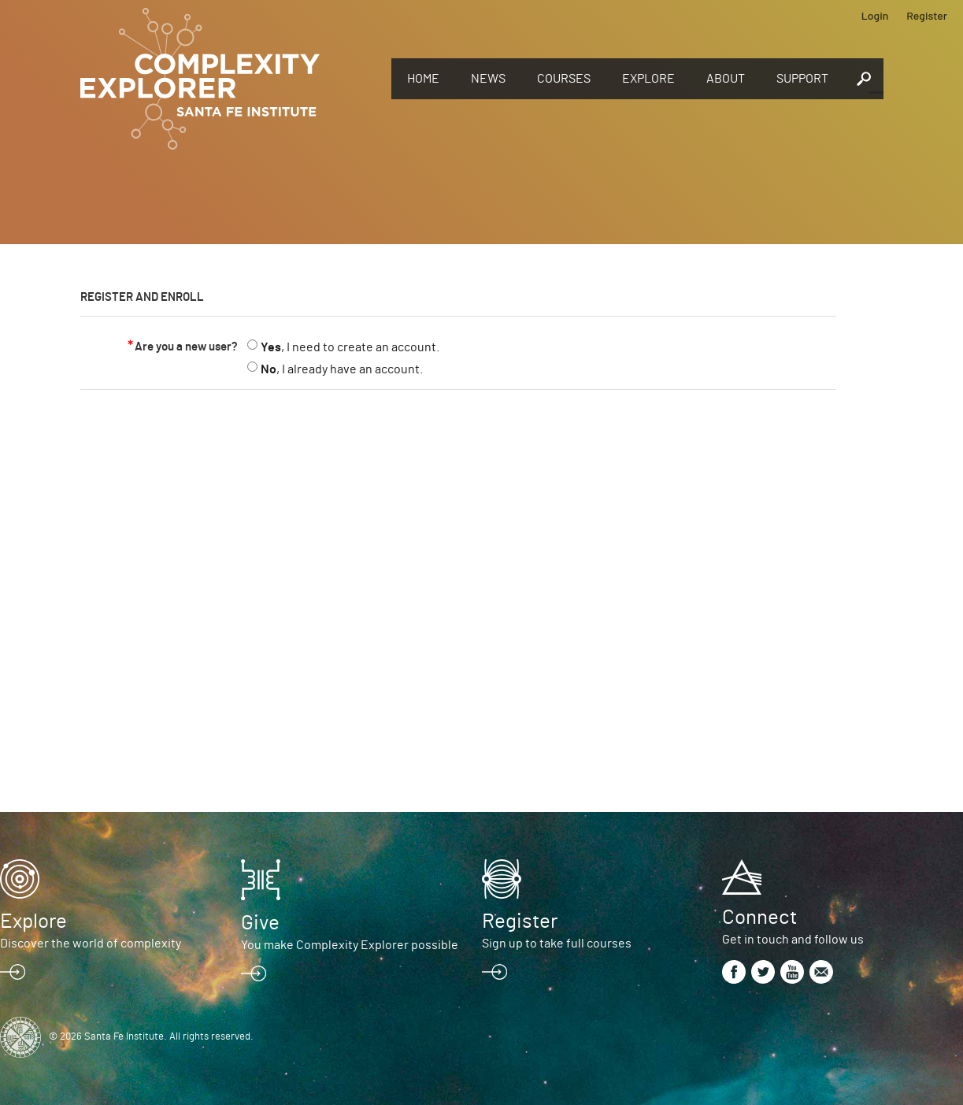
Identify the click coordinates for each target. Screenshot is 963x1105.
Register (926, 15)
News (488, 78)
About (725, 78)
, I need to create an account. (350, 347)
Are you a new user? (186, 347)
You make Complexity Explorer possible (349, 945)
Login (875, 15)
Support (802, 78)
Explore (648, 78)
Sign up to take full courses (557, 943)
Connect (759, 917)
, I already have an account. (342, 369)
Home (423, 78)
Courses (564, 78)
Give (260, 923)
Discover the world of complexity (90, 943)
